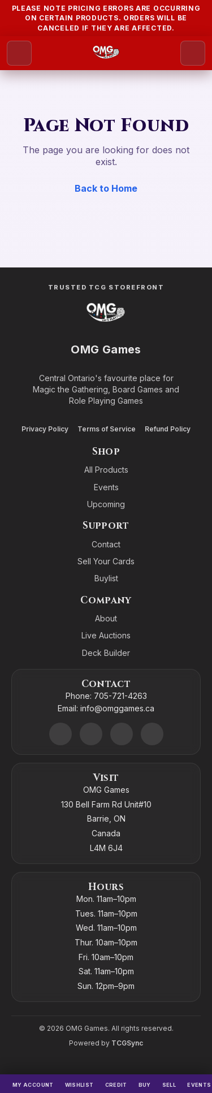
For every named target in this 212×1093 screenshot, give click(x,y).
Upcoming (106, 504)
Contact (106, 544)
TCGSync (127, 1043)
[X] (152, 734)
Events (106, 487)
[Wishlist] (79, 1084)
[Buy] (145, 1084)
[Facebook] (91, 734)
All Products (106, 469)
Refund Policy (168, 429)
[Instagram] (121, 734)
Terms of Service (106, 429)
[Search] (192, 53)
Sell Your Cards (106, 561)
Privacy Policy (44, 429)
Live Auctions (106, 635)
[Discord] (60, 734)
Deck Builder (106, 653)
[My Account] (33, 1084)
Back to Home (106, 188)
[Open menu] (19, 53)
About (106, 618)
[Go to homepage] (105, 53)
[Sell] (169, 1084)
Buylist (106, 578)
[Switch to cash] (116, 1084)
